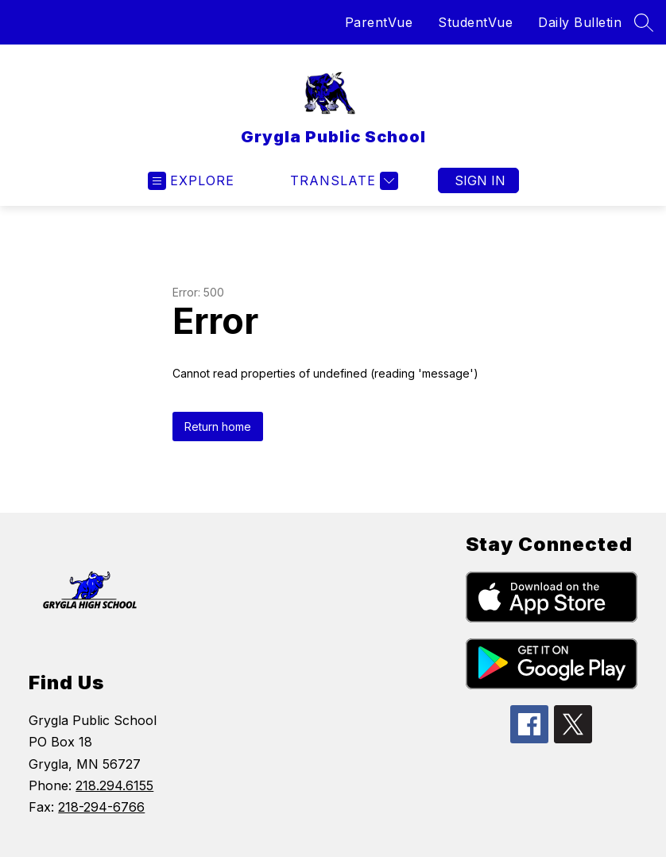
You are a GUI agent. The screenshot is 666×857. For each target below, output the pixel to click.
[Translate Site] (342, 181)
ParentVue (379, 22)
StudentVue (475, 22)
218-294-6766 (101, 807)
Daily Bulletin (579, 22)
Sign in (480, 180)
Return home (217, 426)
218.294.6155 (114, 785)
